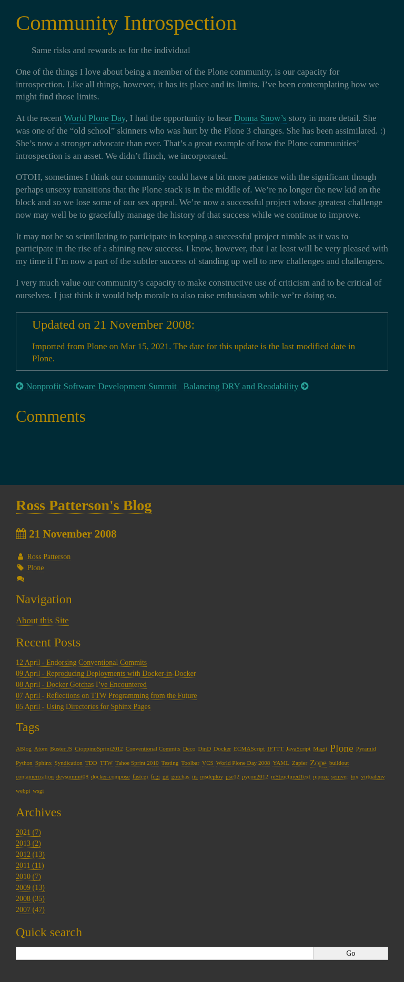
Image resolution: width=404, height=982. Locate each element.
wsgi (38, 790)
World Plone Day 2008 (243, 763)
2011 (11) (30, 865)
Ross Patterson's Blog (84, 505)
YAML (280, 763)
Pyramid (366, 748)
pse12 (232, 776)
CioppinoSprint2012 (99, 748)
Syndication (68, 763)
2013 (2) (28, 843)
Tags (27, 727)
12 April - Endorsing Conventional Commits (81, 662)
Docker (222, 748)
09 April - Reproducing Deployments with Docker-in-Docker (106, 673)
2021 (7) (28, 832)
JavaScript (298, 748)
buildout (339, 763)
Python (24, 763)
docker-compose (110, 776)
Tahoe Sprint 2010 (137, 763)
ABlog (24, 748)
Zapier (299, 763)
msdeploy (212, 776)
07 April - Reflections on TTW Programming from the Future (106, 696)
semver (339, 776)
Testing (170, 763)
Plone (35, 568)
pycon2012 (255, 776)
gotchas (180, 776)
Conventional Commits (153, 748)
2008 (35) (30, 899)
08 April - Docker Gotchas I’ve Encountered (81, 685)
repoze (321, 776)
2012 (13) (30, 854)
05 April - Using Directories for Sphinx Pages (83, 707)
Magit (320, 748)
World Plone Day (95, 118)
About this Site (42, 620)
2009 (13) (30, 888)
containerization (35, 776)
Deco (189, 748)
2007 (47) (30, 910)
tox (354, 776)
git (166, 776)
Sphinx (43, 763)
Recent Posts (48, 642)
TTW (106, 763)
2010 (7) (28, 876)
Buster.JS (61, 748)
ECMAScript (249, 748)
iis (195, 776)
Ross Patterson (49, 557)
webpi (23, 790)
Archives (39, 812)
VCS (208, 763)
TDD (91, 763)
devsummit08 (72, 776)
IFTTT (275, 748)
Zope (318, 762)
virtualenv (373, 776)
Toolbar (190, 763)
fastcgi (140, 776)
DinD (204, 748)
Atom (40, 748)
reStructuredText (290, 776)
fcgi (155, 776)
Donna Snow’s (260, 118)
